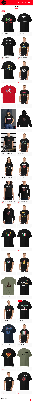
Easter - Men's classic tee (21, 225)
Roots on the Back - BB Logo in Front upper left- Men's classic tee (8, 105)
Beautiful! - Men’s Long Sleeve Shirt (7, 225)
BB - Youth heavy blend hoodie (22, 129)
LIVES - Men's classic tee (5, 57)
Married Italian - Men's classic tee (22, 57)
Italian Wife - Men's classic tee (6, 81)
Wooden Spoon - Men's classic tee (22, 296)
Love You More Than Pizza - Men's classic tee (8, 368)
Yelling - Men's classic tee (21, 320)
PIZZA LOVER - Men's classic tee (22, 272)
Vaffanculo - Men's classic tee (22, 344)
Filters (3, 11)
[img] (8, 22)
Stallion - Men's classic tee (5, 320)
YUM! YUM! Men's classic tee (21, 177)
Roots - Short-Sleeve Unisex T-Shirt (7, 177)
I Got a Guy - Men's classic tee (6, 296)
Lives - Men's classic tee (21, 33)
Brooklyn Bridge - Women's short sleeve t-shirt (8, 201)
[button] (25, 2)
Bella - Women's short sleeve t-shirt (7, 129)
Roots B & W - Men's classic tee (22, 81)
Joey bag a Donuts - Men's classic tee (23, 368)
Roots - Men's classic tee (21, 153)
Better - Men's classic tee (5, 33)
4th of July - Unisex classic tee (6, 344)
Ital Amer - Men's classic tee (6, 272)
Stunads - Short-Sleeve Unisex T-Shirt (7, 153)
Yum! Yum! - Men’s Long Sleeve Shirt (23, 201)
